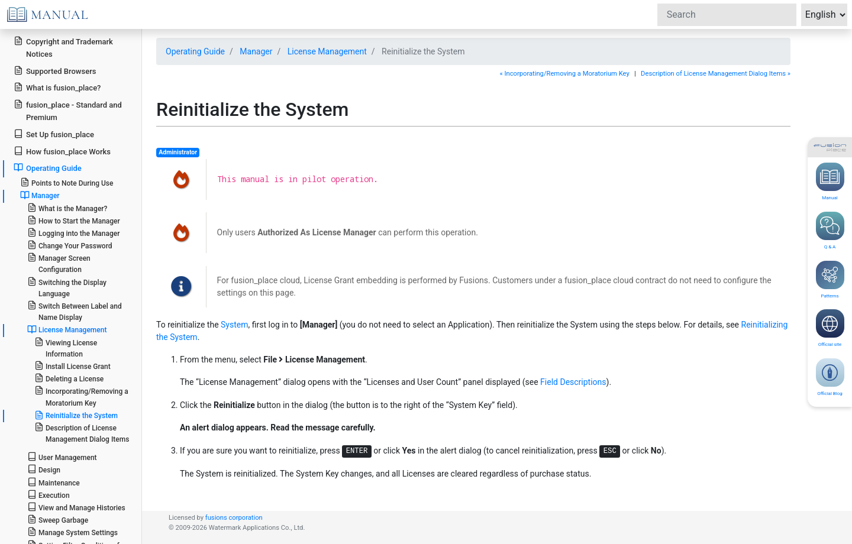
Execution (48, 495)
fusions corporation (234, 518)
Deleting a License (69, 378)
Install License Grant (72, 366)
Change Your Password (69, 245)
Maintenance (53, 482)
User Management (62, 457)
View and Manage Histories (76, 507)
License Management (327, 51)
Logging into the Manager (73, 233)
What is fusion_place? (57, 87)
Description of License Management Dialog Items (82, 432)
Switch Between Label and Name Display (74, 311)
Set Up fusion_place (54, 134)
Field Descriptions (573, 382)
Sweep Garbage (57, 519)
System (234, 324)
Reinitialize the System (76, 415)
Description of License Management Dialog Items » (715, 73)
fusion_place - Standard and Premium (68, 110)
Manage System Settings (72, 532)
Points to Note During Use (67, 182)
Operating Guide (195, 51)
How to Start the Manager (73, 220)
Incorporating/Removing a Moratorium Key (81, 396)
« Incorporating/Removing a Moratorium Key (564, 73)
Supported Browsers (55, 71)
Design (43, 469)
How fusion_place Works (62, 151)
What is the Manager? (67, 208)
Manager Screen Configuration (59, 263)
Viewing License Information (65, 347)
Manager (256, 51)
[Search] (726, 15)
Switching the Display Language (66, 287)
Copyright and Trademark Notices (63, 47)
